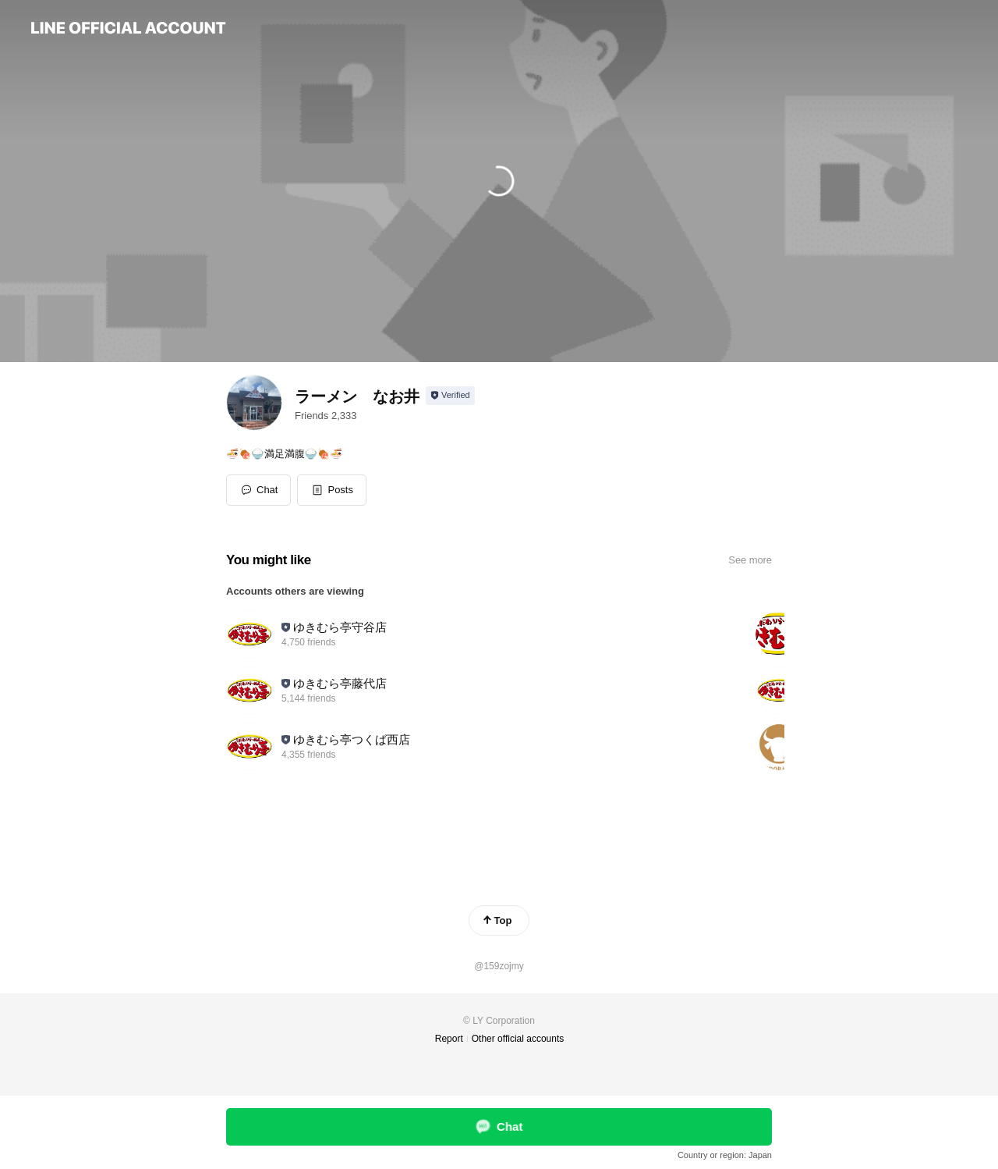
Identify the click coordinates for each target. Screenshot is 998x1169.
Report (449, 1038)
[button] (331, 490)
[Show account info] (450, 395)
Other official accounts (518, 1038)
